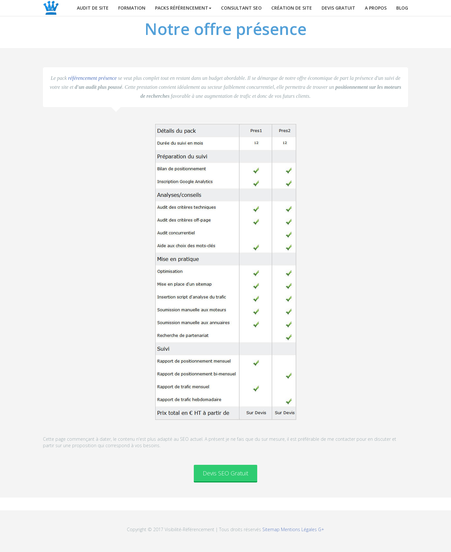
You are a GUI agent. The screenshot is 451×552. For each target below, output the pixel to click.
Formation (131, 8)
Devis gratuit (338, 8)
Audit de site (93, 8)
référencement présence (92, 78)
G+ (321, 529)
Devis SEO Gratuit (225, 473)
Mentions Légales (299, 529)
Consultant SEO (241, 8)
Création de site (291, 8)
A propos (376, 8)
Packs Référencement (183, 8)
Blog (402, 8)
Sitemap (271, 529)
